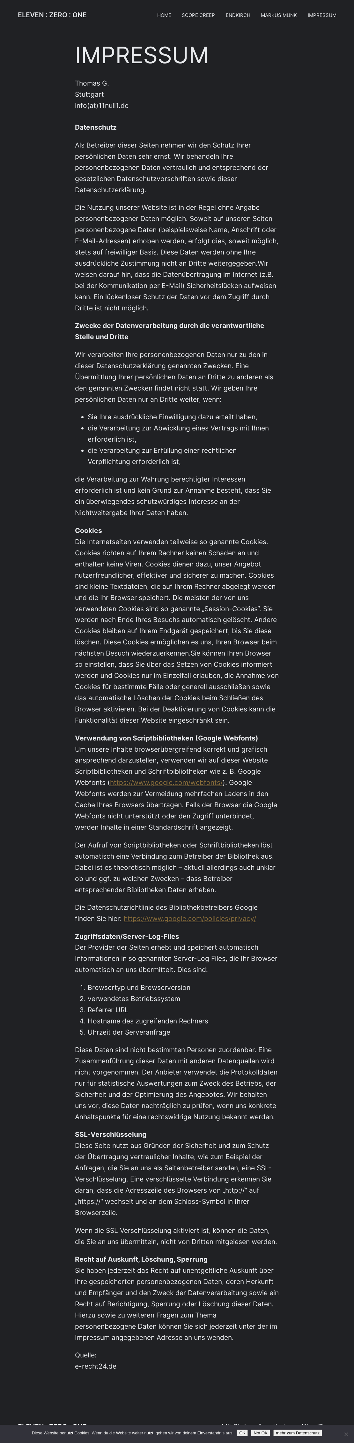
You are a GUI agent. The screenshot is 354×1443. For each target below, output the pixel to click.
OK (242, 1433)
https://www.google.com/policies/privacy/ (190, 919)
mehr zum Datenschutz (298, 1433)
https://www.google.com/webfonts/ (166, 782)
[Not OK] (346, 1434)
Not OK (261, 1433)
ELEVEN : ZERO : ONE (52, 15)
